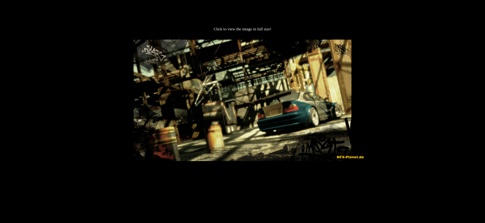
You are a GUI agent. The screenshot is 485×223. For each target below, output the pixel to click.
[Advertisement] (242, 181)
